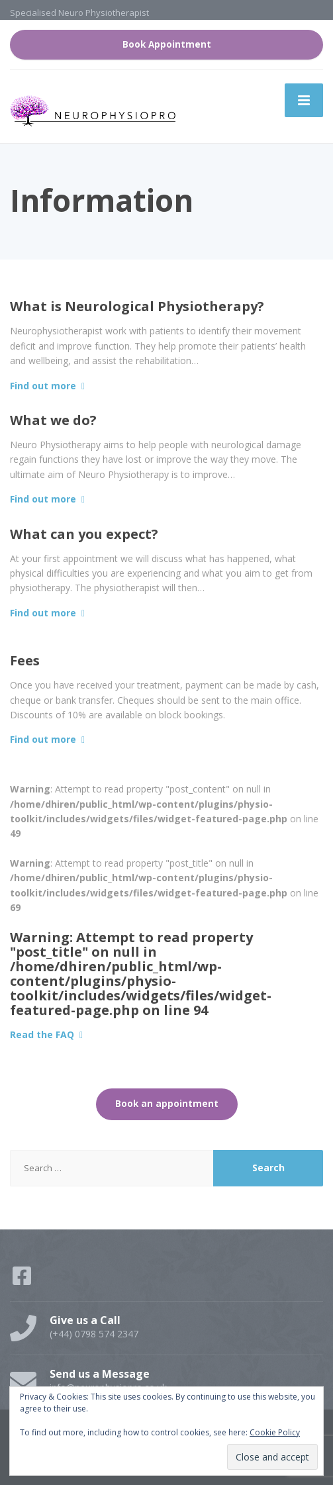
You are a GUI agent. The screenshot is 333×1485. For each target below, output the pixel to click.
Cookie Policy (275, 1432)
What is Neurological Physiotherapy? (137, 306)
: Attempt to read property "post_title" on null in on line (140, 973)
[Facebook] (23, 1280)
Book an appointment (166, 1104)
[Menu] (304, 100)
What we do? (53, 420)
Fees (25, 660)
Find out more (43, 385)
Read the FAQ (42, 1034)
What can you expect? (84, 534)
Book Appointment (166, 44)
